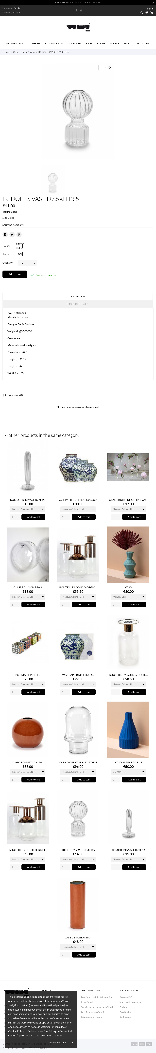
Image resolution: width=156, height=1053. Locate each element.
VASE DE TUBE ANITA (78, 937)
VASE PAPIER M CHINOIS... (78, 674)
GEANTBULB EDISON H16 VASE (128, 499)
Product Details (77, 304)
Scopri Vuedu (87, 1002)
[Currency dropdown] (17, 12)
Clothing (35, 41)
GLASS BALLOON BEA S (28, 587)
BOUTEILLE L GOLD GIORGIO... (78, 587)
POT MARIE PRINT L (27, 674)
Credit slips (125, 1012)
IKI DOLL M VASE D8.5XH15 (78, 849)
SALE (126, 43)
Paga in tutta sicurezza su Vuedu (97, 1007)
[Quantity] (15, 517)
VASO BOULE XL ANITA (28, 762)
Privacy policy (57, 1042)
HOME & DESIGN (54, 43)
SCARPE (114, 43)
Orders (123, 1007)
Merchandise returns (130, 1002)
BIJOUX (101, 43)
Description (78, 296)
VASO (128, 587)
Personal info (126, 997)
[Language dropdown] (19, 8)
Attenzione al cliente (91, 1017)
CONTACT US (142, 41)
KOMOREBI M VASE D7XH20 (27, 499)
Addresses (125, 1017)
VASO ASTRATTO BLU (128, 762)
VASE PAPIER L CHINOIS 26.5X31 (78, 499)
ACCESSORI (74, 43)
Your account (129, 990)
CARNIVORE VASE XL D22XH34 (78, 762)
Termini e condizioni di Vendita (96, 997)
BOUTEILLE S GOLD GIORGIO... (27, 849)
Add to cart (14, 274)
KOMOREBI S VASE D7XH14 (128, 849)
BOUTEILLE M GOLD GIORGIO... (128, 674)
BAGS (89, 43)
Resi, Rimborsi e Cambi (92, 1012)
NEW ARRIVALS (15, 41)
